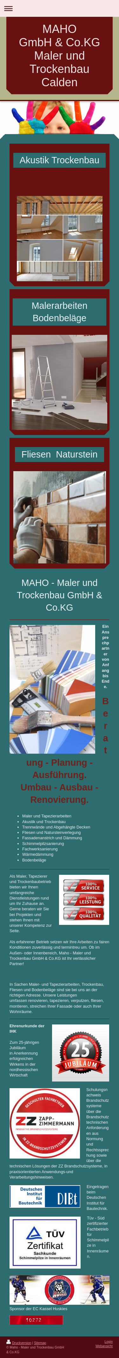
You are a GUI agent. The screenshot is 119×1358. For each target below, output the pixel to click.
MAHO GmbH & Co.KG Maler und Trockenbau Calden (59, 56)
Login (109, 1341)
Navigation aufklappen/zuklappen (59, 8)
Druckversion (18, 1343)
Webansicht (104, 1346)
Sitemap (40, 1343)
